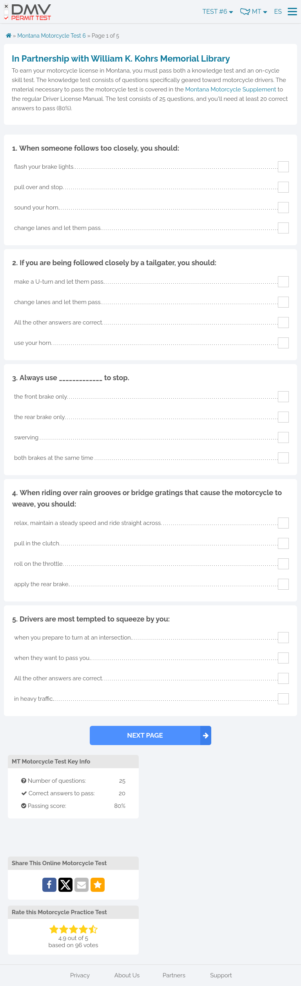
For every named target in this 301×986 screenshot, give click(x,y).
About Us (127, 975)
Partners (174, 975)
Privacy (80, 975)
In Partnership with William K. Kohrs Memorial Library (121, 58)
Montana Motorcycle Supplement (230, 89)
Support (221, 975)
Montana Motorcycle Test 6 (51, 36)
